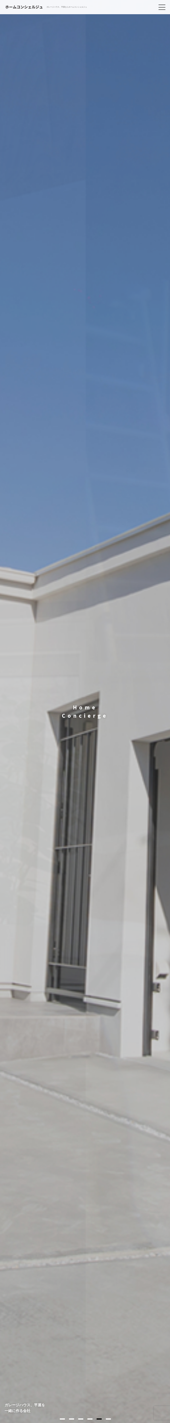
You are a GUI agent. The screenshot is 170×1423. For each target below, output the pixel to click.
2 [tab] (71, 1419)
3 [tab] (80, 1419)
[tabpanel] (85, 711)
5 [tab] (99, 1419)
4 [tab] (89, 1419)
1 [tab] (62, 1419)
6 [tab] (108, 1419)
